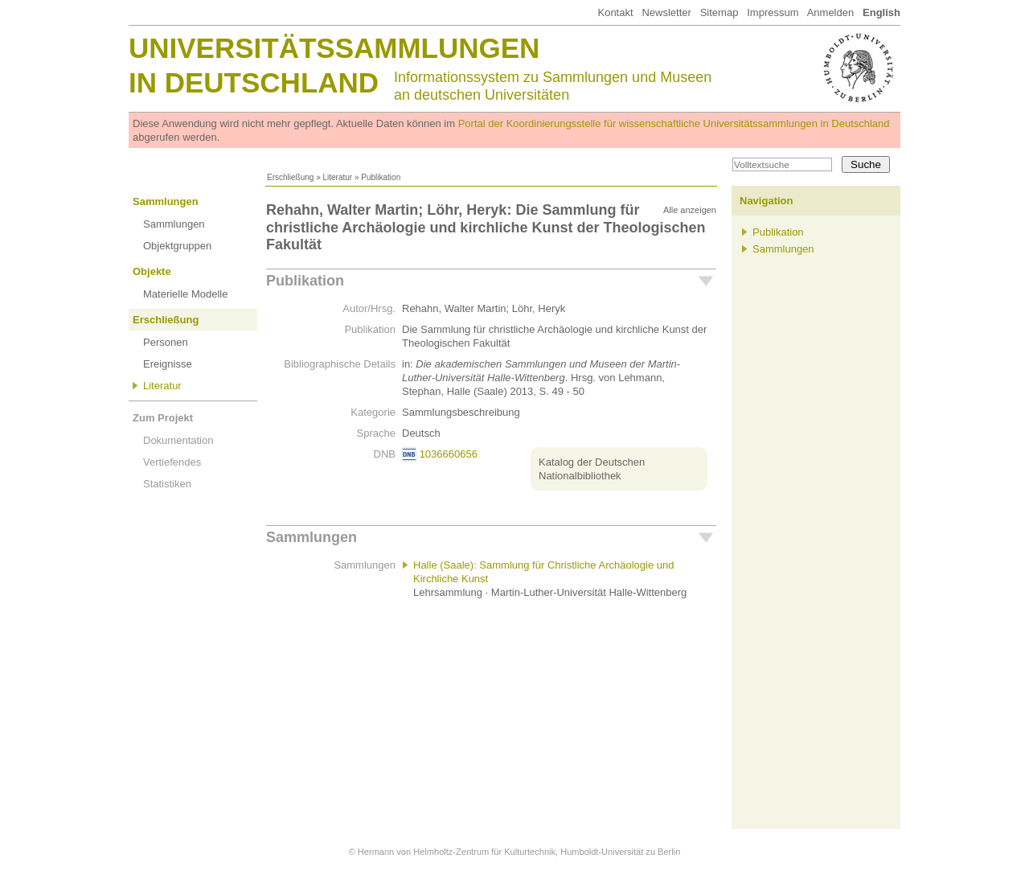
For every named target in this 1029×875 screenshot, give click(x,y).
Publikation (305, 281)
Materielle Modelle (185, 294)
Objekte (152, 271)
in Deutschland (254, 82)
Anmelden (831, 12)
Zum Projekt (163, 418)
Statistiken (167, 484)
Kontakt (615, 12)
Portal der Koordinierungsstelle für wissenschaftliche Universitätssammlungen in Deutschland (674, 123)
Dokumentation (178, 440)
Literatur (337, 177)
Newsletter (666, 12)
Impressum (772, 12)
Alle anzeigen (689, 210)
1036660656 (449, 454)
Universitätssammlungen (334, 48)
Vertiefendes (172, 462)
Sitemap (719, 12)
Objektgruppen (177, 246)
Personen (165, 342)
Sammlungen (166, 201)
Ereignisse (167, 364)
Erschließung (290, 177)
